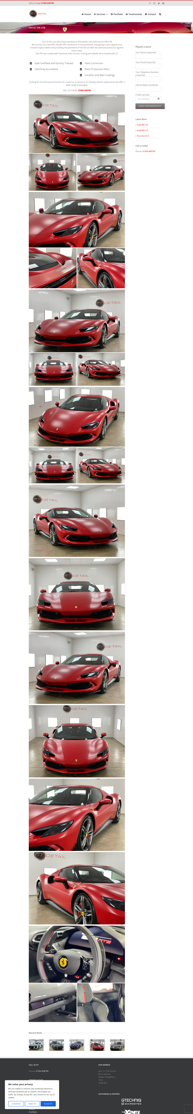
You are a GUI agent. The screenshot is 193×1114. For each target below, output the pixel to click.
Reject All (32, 1104)
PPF (30, 1103)
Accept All (48, 1104)
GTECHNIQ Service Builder (41, 1106)
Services (32, 1100)
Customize (16, 1104)
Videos (32, 1109)
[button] (160, 14)
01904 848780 (47, 3)
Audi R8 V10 (142, 124)
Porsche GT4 (143, 136)
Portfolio (33, 1112)
